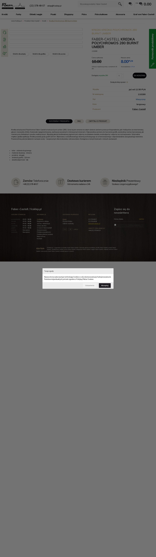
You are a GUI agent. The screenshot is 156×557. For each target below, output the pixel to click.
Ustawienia (89, 285)
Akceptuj (104, 285)
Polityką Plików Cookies (84, 279)
